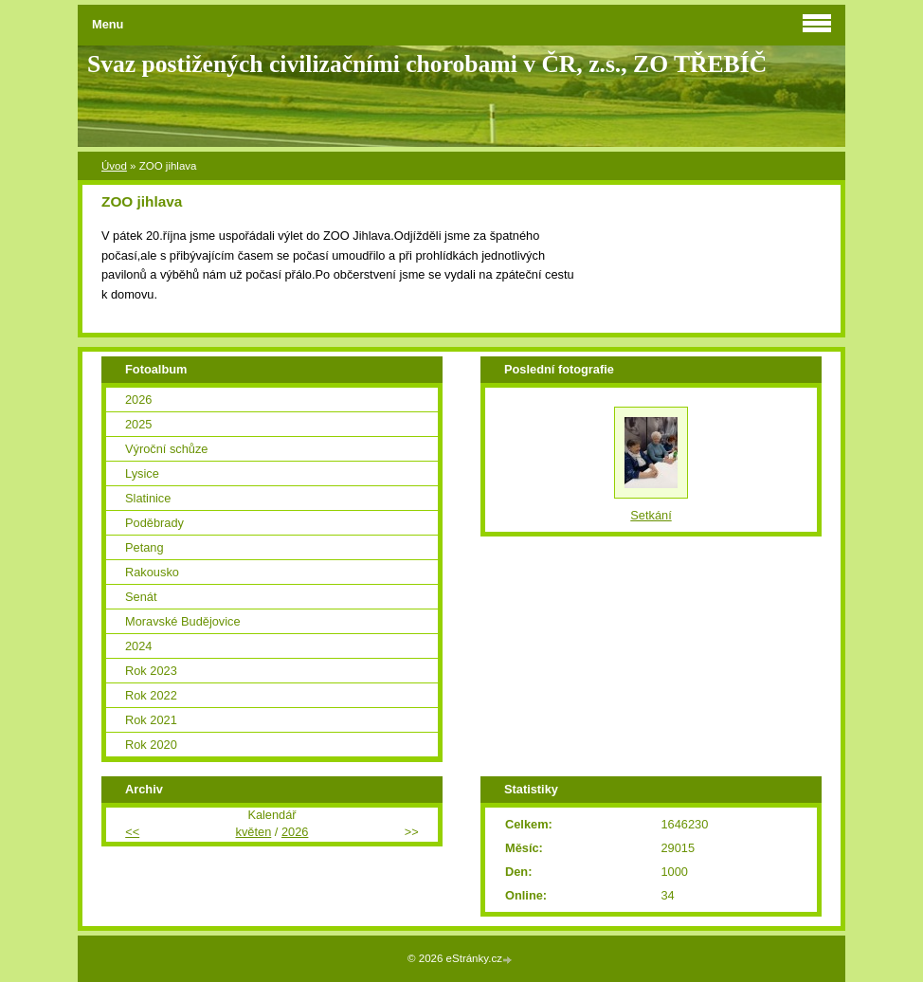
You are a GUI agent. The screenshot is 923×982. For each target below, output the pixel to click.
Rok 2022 (151, 695)
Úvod (114, 166)
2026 (138, 399)
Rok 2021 (151, 720)
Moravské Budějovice (183, 621)
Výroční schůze (166, 449)
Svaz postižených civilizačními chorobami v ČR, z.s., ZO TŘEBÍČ (427, 64)
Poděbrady (154, 523)
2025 (138, 424)
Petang (144, 547)
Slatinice (148, 498)
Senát (140, 597)
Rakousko (152, 572)
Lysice (142, 473)
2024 (138, 646)
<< (132, 832)
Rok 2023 (151, 671)
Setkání (650, 515)
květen (254, 832)
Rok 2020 (151, 744)
